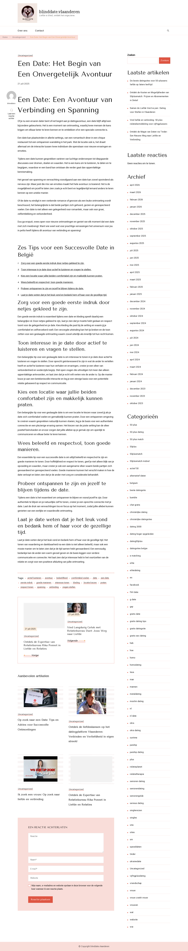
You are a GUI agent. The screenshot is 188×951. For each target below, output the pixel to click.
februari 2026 (136, 199)
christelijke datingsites (141, 519)
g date (133, 599)
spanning (41, 587)
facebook (134, 585)
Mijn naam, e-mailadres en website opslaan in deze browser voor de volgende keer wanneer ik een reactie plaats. (66, 888)
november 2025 (137, 221)
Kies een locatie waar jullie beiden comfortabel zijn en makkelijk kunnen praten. (62, 275)
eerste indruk (27, 582)
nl (131, 708)
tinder (133, 854)
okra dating (135, 730)
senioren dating (137, 781)
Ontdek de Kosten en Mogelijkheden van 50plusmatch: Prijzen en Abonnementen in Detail (149, 96)
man (132, 679)
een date (105, 578)
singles (133, 817)
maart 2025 (135, 279)
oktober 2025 (136, 228)
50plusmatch (136, 454)
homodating (135, 665)
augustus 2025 (137, 243)
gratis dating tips (138, 621)
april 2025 (135, 272)
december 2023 (137, 388)
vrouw (133, 890)
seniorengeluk (137, 796)
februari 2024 (136, 374)
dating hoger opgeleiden (142, 534)
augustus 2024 (137, 330)
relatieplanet (136, 767)
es (131, 577)
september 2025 (138, 236)
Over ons (22, 30)
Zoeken (131, 55)
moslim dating (137, 701)
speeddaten (135, 847)
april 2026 (135, 185)
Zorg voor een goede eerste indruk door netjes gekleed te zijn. (52, 263)
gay (131, 606)
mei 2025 (134, 265)
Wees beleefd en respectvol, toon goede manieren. (47, 282)
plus (132, 759)
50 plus (133, 425)
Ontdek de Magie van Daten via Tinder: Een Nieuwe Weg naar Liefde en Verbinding (149, 136)
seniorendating (137, 788)
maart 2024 (135, 367)
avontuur (49, 578)
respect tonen (27, 587)
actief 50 (134, 468)
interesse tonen (62, 582)
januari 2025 (136, 294)
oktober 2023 (136, 403)
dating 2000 (136, 526)
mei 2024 (134, 352)
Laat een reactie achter (12, 116)
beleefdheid (62, 578)
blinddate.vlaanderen (59, 11)
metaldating (135, 694)
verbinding (54, 587)
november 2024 (137, 308)
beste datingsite (138, 490)
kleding (76, 582)
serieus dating (137, 803)
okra (132, 723)
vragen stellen (69, 587)
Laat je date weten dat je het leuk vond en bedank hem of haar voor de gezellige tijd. (64, 295)
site (132, 825)
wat (131, 912)
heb (132, 643)
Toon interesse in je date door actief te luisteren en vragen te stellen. (56, 269)
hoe (132, 650)
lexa (132, 672)
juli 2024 (134, 338)
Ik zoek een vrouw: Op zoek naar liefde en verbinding (39, 797)
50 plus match (137, 439)
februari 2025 (136, 287)
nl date (133, 716)
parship (133, 745)
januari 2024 (136, 381)
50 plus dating (137, 432)
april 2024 (135, 359)
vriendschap (136, 883)
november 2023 (137, 396)
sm (131, 839)
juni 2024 (134, 345)
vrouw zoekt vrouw (139, 897)
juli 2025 (134, 250)
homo (132, 657)
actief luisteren (34, 578)
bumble (133, 497)
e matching (135, 556)
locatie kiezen (90, 582)
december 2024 (137, 301)
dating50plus (136, 541)
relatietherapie (137, 774)
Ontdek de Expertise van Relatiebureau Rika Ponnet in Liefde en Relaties (88, 800)
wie (131, 927)
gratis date (135, 614)
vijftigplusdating (137, 876)
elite (132, 563)
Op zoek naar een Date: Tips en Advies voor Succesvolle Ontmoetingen (39, 725)
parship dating (137, 752)
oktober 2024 (136, 316)
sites (132, 832)
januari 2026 (136, 207)
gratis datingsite (138, 628)
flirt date (134, 592)
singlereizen (136, 810)
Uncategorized (25, 55)
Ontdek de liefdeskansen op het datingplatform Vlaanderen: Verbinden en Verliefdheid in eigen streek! (90, 734)
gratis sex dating (138, 636)
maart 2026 (135, 192)
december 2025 (137, 214)
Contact (39, 30)
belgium (134, 483)
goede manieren (43, 582)
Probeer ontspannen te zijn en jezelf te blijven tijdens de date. (52, 288)
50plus (133, 446)
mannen (133, 687)
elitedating (135, 570)
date (95, 578)
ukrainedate (135, 861)
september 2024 (138, 323)
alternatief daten (138, 476)
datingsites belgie (138, 548)
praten (103, 582)
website (134, 919)
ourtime (133, 737)
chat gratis (135, 505)
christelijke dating (138, 512)
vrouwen (134, 905)
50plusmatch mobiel (140, 461)
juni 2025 (134, 258)
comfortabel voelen (80, 578)
